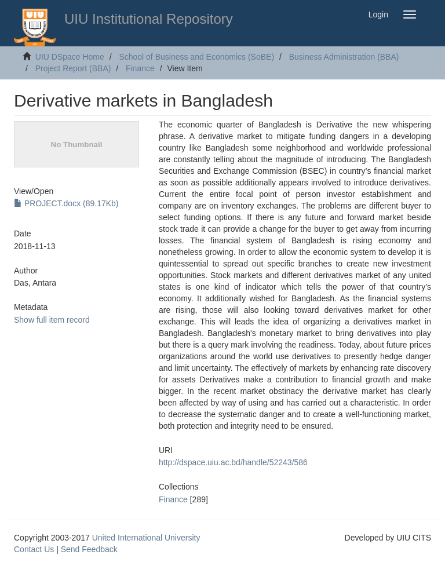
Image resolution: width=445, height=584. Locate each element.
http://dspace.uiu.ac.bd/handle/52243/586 (233, 462)
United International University (146, 537)
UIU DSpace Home (69, 56)
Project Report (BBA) (73, 68)
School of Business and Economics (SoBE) (196, 56)
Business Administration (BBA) (344, 56)
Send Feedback (89, 549)
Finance (140, 68)
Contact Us (34, 549)
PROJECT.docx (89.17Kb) (66, 203)
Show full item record (52, 319)
